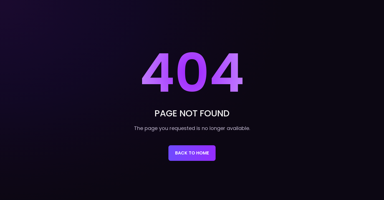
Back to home (192, 153)
